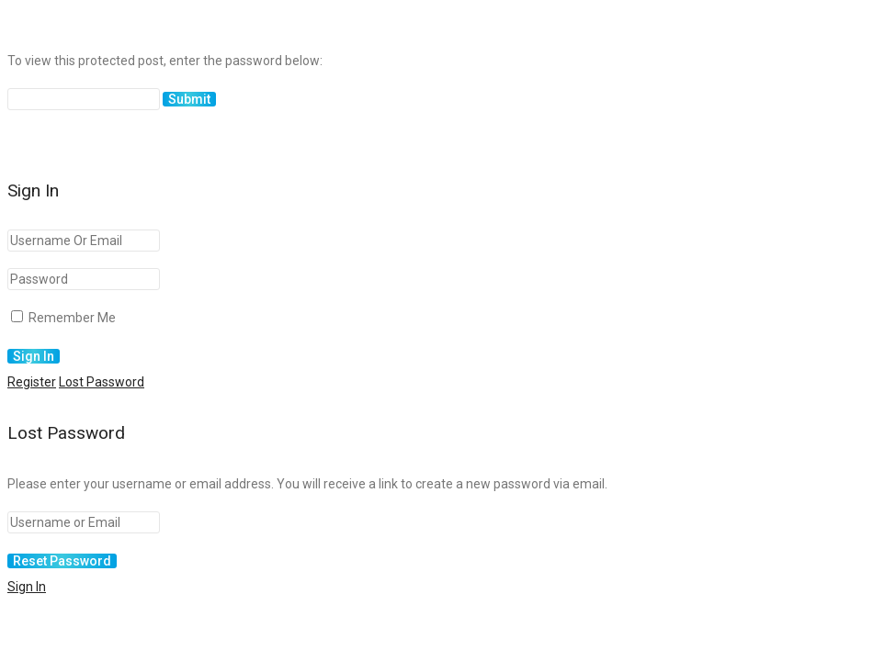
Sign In (26, 586)
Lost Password (101, 382)
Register (31, 382)
